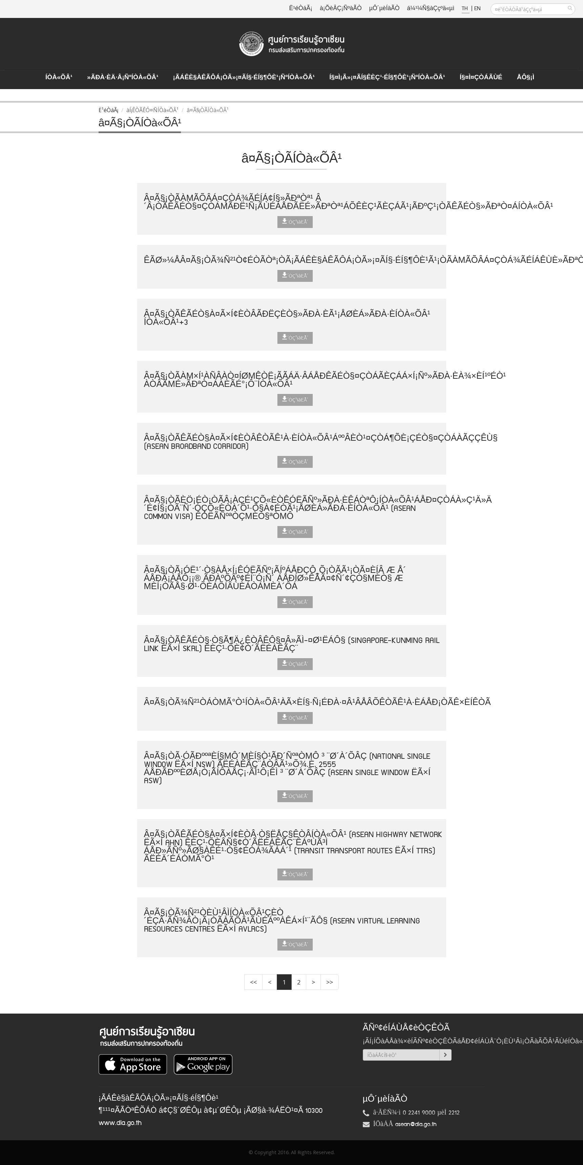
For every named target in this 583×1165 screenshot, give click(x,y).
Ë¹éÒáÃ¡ (300, 8)
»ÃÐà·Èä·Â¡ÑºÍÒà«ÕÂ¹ (123, 77)
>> (329, 982)
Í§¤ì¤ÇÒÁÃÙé (481, 77)
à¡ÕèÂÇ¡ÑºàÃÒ (341, 8)
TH (466, 8)
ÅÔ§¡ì (525, 77)
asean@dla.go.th (416, 1124)
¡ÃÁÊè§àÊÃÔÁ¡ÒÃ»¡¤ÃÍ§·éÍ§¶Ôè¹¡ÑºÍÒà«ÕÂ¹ (244, 77)
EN (477, 8)
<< (253, 982)
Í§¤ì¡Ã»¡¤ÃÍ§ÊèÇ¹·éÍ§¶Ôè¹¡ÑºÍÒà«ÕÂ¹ (387, 77)
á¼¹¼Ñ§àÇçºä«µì (430, 8)
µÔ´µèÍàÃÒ (384, 8)
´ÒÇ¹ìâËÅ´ (295, 221)
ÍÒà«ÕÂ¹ (58, 77)
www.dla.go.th (120, 1123)
